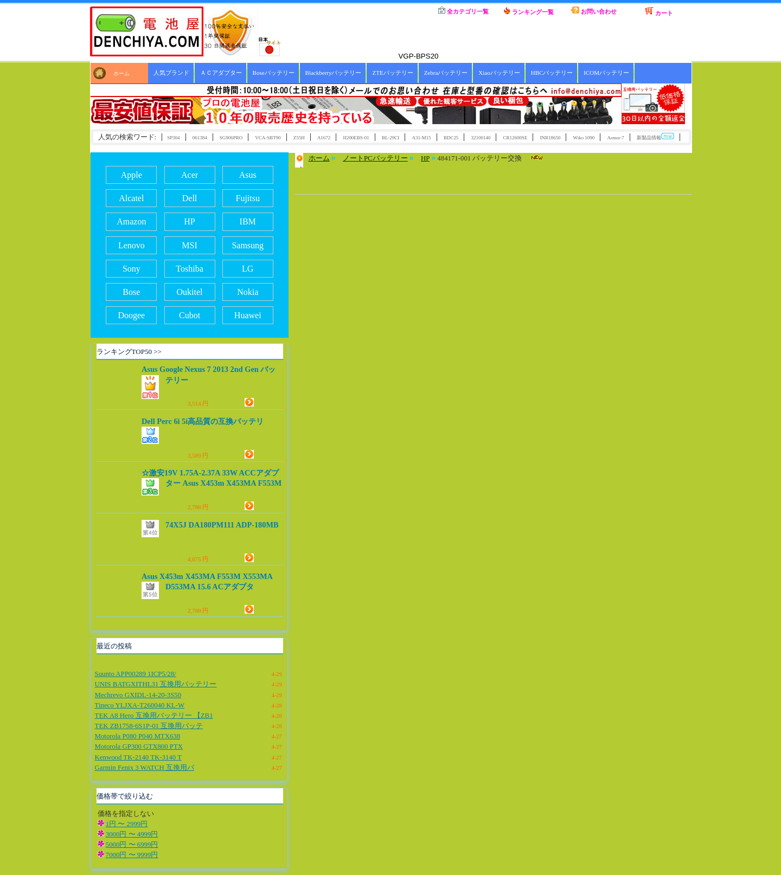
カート (659, 11)
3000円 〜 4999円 (132, 834)
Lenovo (131, 245)
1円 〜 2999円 (127, 824)
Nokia (247, 292)
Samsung (248, 245)
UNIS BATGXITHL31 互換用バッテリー (156, 684)
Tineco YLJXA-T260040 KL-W (139, 705)
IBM (248, 221)
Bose (131, 292)
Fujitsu (248, 198)
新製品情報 (655, 136)
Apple (131, 174)
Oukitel (190, 292)
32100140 (481, 137)
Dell (189, 198)
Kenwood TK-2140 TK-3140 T (138, 757)
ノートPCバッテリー (375, 158)
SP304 (173, 137)
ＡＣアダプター (221, 72)
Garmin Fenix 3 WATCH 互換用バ (144, 767)
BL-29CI (390, 137)
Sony (131, 268)
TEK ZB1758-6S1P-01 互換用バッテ (149, 726)
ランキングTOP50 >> (129, 352)
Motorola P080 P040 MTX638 (137, 736)
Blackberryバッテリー (333, 72)
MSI (189, 245)
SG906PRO (231, 137)
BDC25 (451, 137)
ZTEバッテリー (392, 72)
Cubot (189, 315)
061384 (200, 137)
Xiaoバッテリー (499, 72)
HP (189, 221)
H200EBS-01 (356, 137)
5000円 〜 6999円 (132, 844)
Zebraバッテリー (446, 72)
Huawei (247, 315)
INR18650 (550, 137)
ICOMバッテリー (606, 72)
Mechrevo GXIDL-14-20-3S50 (138, 695)
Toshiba (189, 268)
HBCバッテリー (552, 72)
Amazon (131, 221)
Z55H (299, 137)
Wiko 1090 (584, 137)
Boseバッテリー (274, 72)
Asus (248, 174)
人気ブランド (171, 72)
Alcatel (131, 198)
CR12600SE (515, 137)
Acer (189, 174)
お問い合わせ (594, 11)
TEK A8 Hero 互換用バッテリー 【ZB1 (154, 715)
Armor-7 (615, 137)
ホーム (399, 11)
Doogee (131, 315)
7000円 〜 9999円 (132, 855)
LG (247, 268)
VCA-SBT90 (267, 137)
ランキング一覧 (528, 11)
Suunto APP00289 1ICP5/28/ (135, 674)
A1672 (323, 137)
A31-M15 (421, 137)
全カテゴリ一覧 (463, 11)
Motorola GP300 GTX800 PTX (139, 746)
